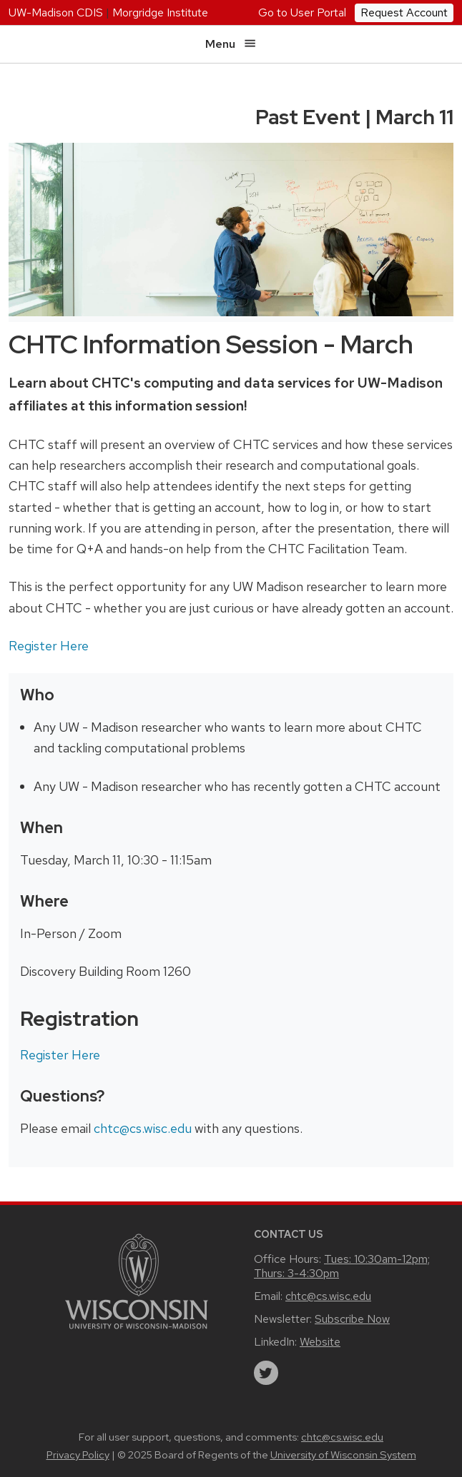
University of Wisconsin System (343, 1455)
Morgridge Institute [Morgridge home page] (160, 12)
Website (320, 1341)
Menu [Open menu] (231, 43)
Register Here (49, 645)
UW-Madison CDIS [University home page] (56, 12)
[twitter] (266, 1373)
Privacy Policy (77, 1455)
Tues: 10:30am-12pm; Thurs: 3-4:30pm (342, 1266)
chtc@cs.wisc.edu (143, 1128)
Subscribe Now (352, 1318)
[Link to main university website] (136, 1280)
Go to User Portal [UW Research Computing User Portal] (302, 12)
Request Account (404, 12)
